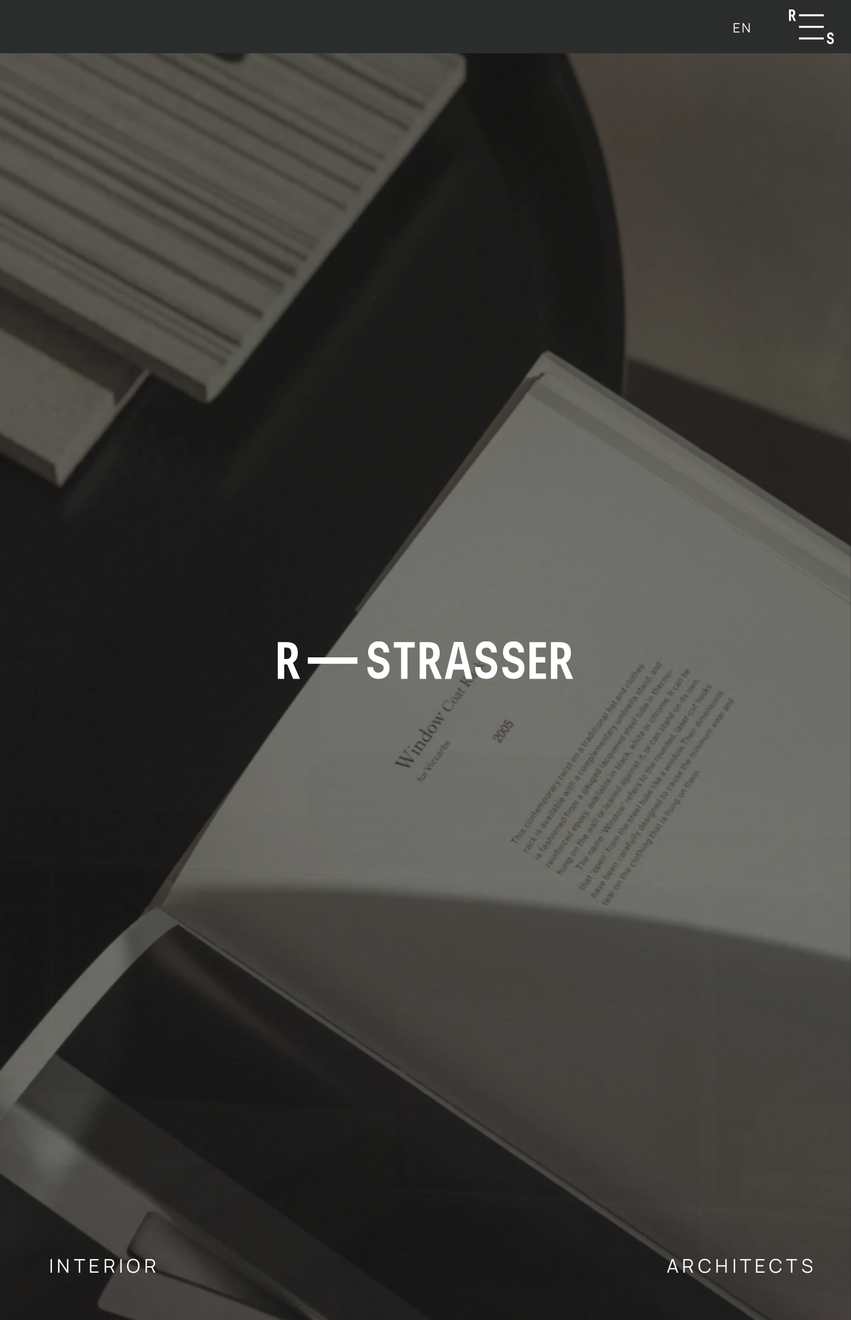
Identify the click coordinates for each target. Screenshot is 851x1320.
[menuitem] (742, 27)
